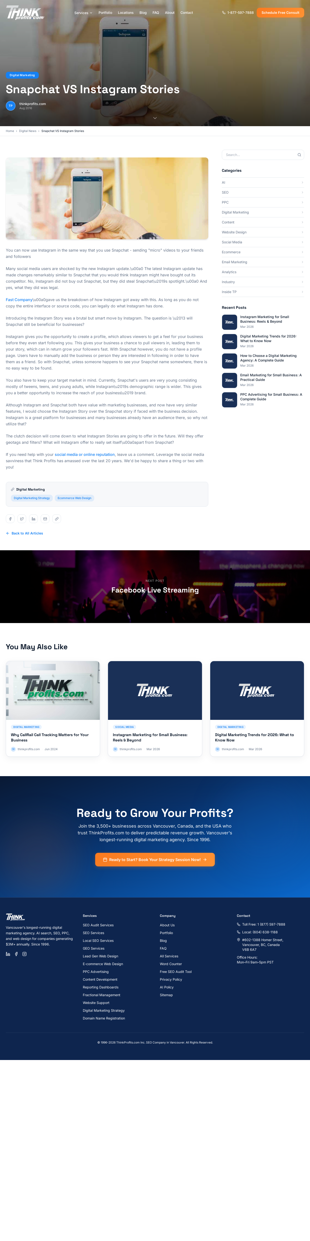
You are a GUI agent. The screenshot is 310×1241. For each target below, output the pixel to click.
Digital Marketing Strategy (32, 505)
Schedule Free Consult (280, 12)
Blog (143, 12)
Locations (126, 12)
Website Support (96, 1003)
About (170, 12)
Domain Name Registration (104, 1018)
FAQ (156, 12)
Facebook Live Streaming (155, 590)
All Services (169, 956)
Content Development (100, 979)
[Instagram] (24, 954)
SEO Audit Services (98, 925)
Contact (186, 12)
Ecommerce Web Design (74, 505)
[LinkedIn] (8, 954)
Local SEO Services (98, 940)
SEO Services (93, 933)
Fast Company (19, 299)
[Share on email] (45, 518)
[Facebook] (16, 954)
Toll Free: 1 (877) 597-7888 (261, 924)
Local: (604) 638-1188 (257, 932)
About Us (167, 925)
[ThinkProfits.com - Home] (26, 12)
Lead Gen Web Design (100, 956)
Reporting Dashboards (100, 987)
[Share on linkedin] (33, 518)
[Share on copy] (56, 518)
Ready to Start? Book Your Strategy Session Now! (155, 866)
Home (10, 131)
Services (83, 13)
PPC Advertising (96, 972)
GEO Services (93, 948)
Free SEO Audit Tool (176, 972)
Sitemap (166, 995)
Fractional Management (101, 995)
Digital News (27, 131)
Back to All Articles (24, 533)
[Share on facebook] (10, 518)
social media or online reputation (85, 454)
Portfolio (105, 12)
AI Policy (167, 987)
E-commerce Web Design (103, 964)
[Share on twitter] (21, 518)
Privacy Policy (171, 979)
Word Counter (171, 964)
